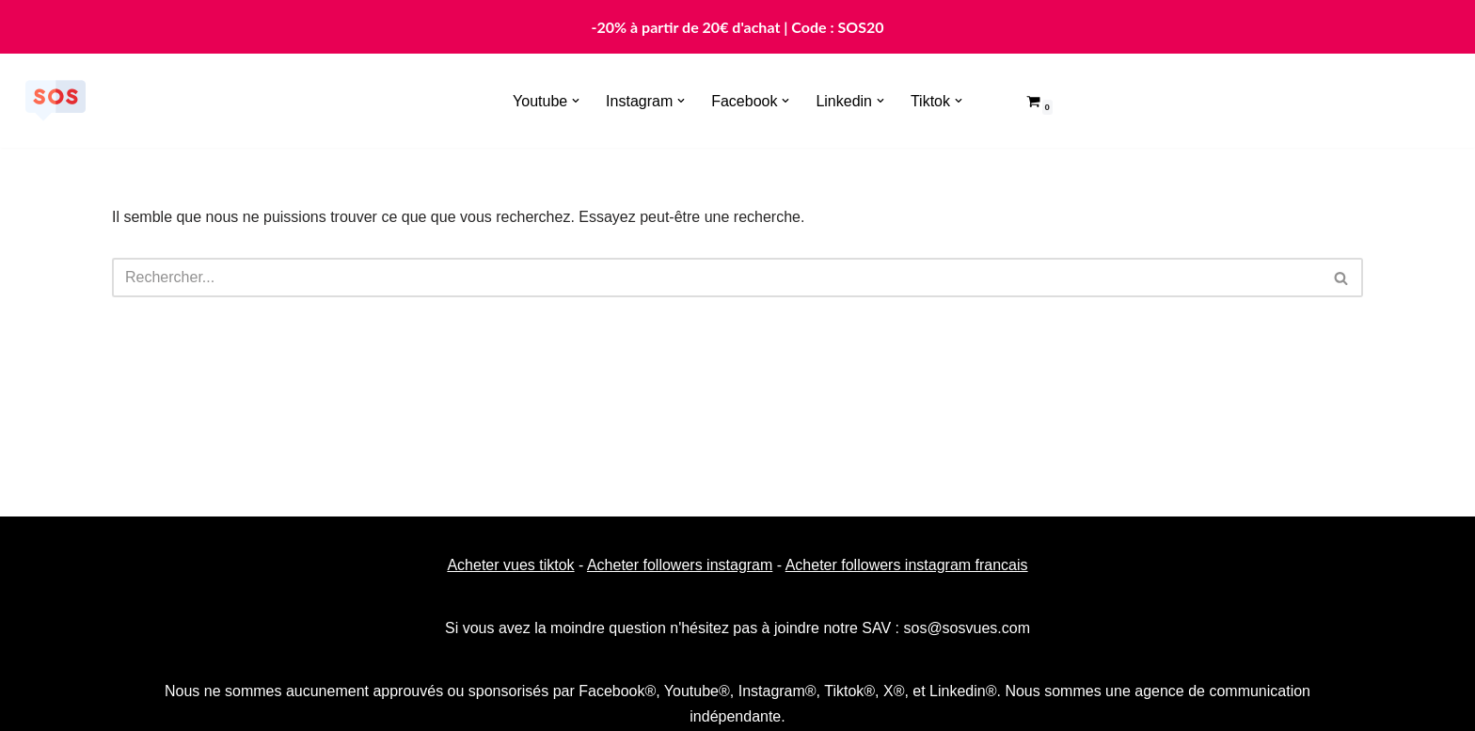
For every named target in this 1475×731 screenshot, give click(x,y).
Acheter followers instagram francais (906, 565)
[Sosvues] (55, 101)
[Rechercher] (716, 277)
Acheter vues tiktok (510, 565)
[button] (575, 100)
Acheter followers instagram (679, 565)
